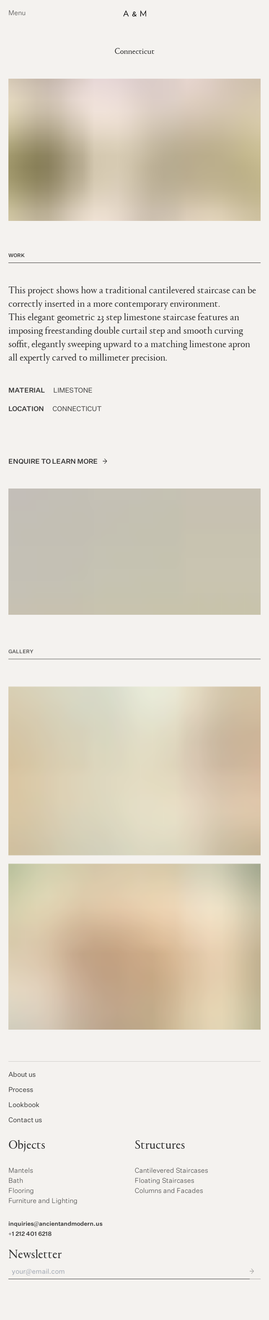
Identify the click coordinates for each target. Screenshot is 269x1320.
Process (20, 1090)
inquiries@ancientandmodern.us (55, 1224)
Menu (17, 13)
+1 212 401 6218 (30, 1234)
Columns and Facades (169, 1191)
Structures (160, 1145)
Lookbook (23, 1105)
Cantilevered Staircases (171, 1171)
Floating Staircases (164, 1181)
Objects (26, 1145)
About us (22, 1075)
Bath (15, 1181)
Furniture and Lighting (43, 1201)
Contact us (25, 1120)
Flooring (21, 1191)
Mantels (20, 1171)
